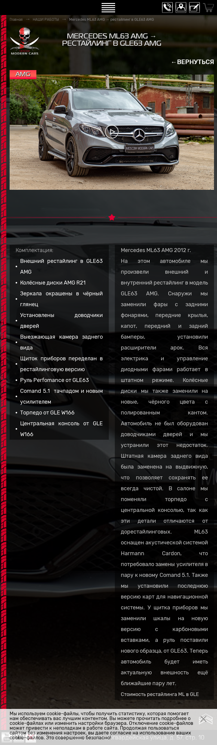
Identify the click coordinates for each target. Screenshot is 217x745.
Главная (16, 19)
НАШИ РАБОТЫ (46, 19)
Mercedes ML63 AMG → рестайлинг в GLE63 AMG (111, 19)
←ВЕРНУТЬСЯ (192, 62)
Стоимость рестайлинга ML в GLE (160, 694)
